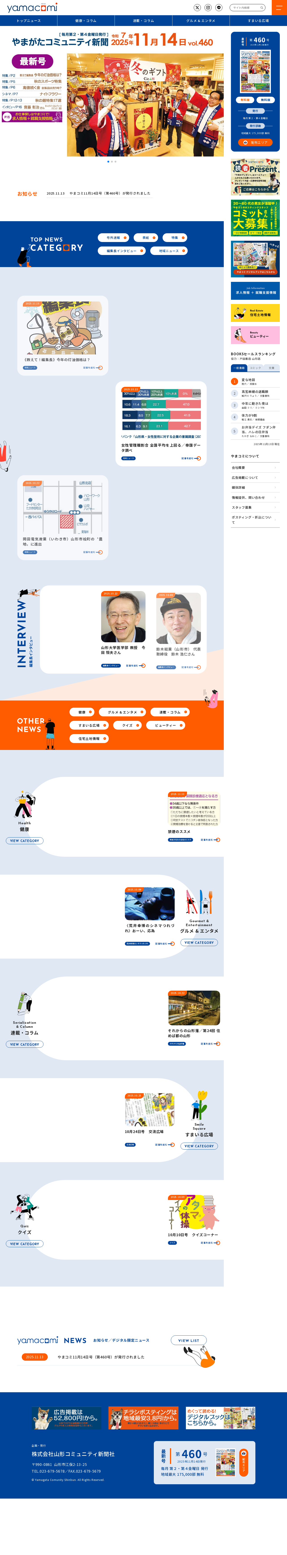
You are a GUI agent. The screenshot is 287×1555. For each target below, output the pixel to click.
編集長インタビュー (122, 250)
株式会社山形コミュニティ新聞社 (73, 1454)
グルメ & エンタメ (200, 20)
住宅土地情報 (89, 738)
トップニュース (28, 20)
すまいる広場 (89, 725)
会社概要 (238, 467)
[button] (108, 162)
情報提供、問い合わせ (248, 497)
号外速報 (113, 237)
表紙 (146, 237)
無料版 (265, 100)
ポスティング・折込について (252, 519)
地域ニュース (169, 250)
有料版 (245, 100)
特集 (175, 237)
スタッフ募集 (242, 507)
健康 (82, 712)
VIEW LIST (188, 1341)
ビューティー (165, 725)
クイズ (127, 725)
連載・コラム (143, 20)
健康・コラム (86, 20)
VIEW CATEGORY (24, 841)
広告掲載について (245, 477)
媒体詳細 (238, 487)
